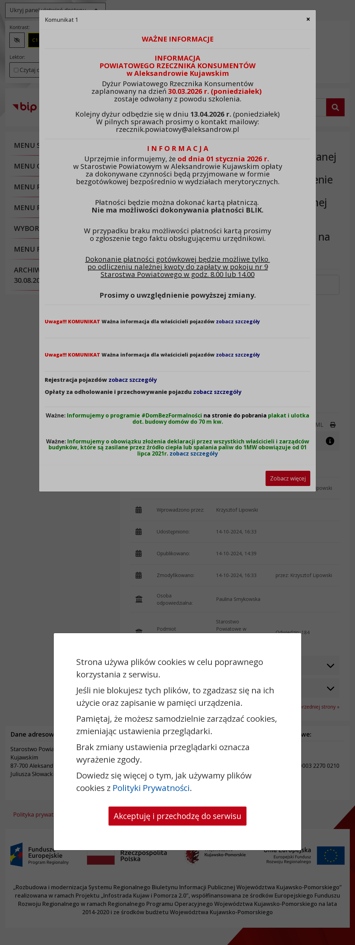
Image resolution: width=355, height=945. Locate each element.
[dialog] (177, 472)
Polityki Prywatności (151, 787)
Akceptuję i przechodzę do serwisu (177, 815)
